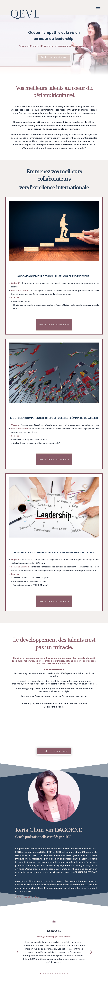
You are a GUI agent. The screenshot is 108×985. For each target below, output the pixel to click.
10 (62, 973)
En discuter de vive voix (54, 57)
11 (64, 973)
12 (67, 973)
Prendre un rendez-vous (54, 751)
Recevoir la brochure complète (54, 324)
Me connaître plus (27, 897)
